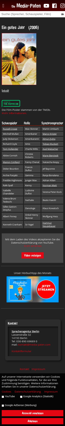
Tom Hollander (10, 148)
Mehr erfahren (32, 246)
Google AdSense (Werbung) (21, 405)
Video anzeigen (32, 255)
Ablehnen (32, 421)
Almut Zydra (49, 138)
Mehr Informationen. (14, 113)
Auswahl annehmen (32, 413)
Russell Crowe (10, 128)
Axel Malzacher (50, 148)
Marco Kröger (50, 133)
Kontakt (24, 369)
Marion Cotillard (11, 162)
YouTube (10, 396)
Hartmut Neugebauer (49, 224)
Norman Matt (50, 185)
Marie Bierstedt (50, 155)
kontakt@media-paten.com (34, 344)
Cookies (6, 391)
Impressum (38, 369)
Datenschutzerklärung (28, 391)
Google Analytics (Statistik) (38, 396)
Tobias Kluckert (50, 143)
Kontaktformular (21, 351)
